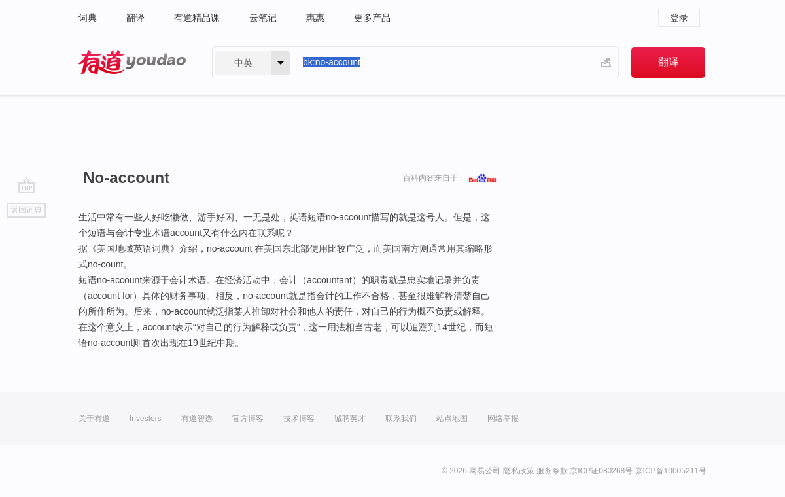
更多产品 (372, 17)
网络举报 (503, 418)
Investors (146, 418)
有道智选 (197, 418)
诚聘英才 (350, 418)
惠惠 (315, 17)
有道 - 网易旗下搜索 (132, 62)
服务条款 (552, 470)
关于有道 (94, 418)
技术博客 (299, 418)
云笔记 (263, 17)
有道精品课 (197, 17)
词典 (87, 17)
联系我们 (401, 418)
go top (26, 185)
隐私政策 (518, 470)
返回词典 (26, 209)
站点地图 (452, 418)
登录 (679, 17)
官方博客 (248, 418)
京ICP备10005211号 (670, 470)
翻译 (135, 17)
